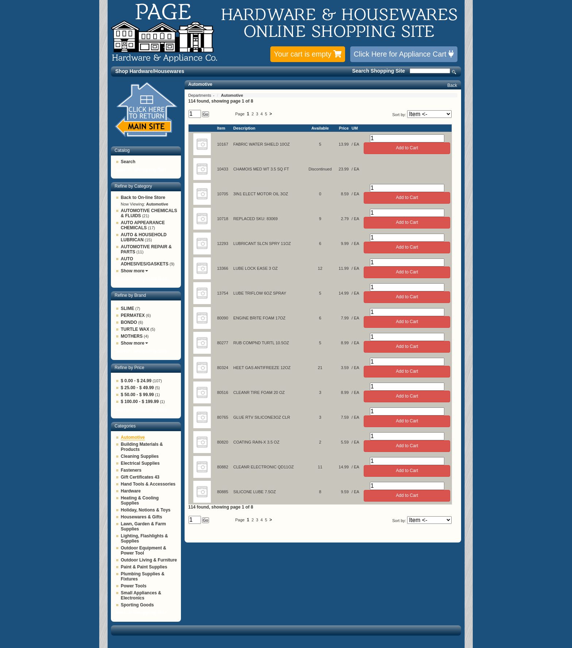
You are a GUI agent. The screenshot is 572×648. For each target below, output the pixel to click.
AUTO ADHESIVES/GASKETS (145, 261)
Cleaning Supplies (140, 456)
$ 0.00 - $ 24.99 (136, 380)
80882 (222, 467)
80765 (222, 417)
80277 (222, 343)
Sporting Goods (137, 604)
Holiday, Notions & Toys (145, 510)
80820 (222, 442)
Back (452, 85)
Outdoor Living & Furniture (149, 560)
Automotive (133, 437)
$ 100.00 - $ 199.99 (140, 401)
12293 (222, 243)
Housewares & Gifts (141, 516)
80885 (222, 492)
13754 (222, 293)
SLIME (127, 308)
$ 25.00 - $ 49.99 (137, 387)
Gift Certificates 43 (140, 477)
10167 (222, 144)
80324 (222, 367)
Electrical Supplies (140, 463)
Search (454, 72)
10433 (222, 169)
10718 (222, 218)
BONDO (129, 322)
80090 (222, 318)
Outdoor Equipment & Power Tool (143, 550)
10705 (222, 194)
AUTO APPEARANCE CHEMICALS (143, 225)
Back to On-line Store (143, 197)
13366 (222, 268)
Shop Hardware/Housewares (149, 71)
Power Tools (133, 585)
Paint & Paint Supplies (144, 567)
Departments (200, 95)
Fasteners (131, 470)
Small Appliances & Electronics (141, 595)
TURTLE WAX (135, 329)
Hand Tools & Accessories (148, 484)
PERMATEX (133, 315)
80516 (222, 392)
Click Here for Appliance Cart (404, 54)
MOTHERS (132, 336)
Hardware (131, 491)
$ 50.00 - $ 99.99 (137, 394)
